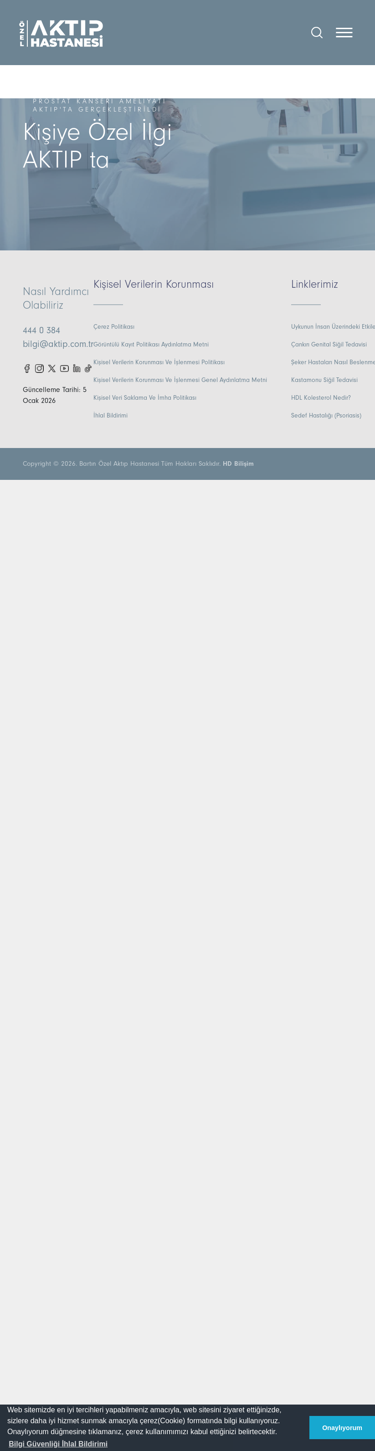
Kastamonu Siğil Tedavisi (324, 380)
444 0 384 (41, 331)
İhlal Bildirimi (110, 415)
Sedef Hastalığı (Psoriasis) (326, 415)
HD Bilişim (238, 464)
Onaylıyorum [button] (342, 1427)
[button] (58, 1444)
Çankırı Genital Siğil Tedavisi (329, 344)
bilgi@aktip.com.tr (58, 344)
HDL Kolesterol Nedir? (321, 398)
